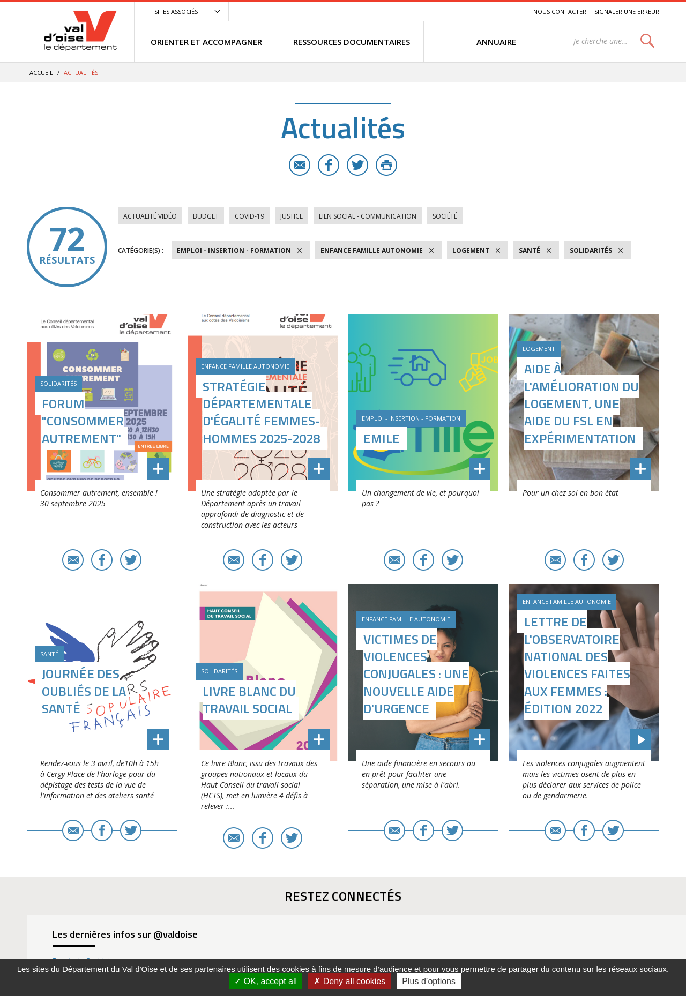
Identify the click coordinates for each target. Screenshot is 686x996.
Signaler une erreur (626, 12)
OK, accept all (265, 981)
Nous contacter (559, 12)
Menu (447, 12)
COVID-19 (249, 216)
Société (445, 216)
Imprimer (386, 165)
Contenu (474, 12)
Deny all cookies (349, 981)
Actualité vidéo (150, 216)
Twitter (357, 165)
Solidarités (591, 250)
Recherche (510, 12)
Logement (470, 250)
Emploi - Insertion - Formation (234, 250)
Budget (206, 216)
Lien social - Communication (367, 216)
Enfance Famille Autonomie (371, 250)
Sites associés (176, 12)
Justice (291, 216)
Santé (529, 250)
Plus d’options (429, 981)
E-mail (299, 165)
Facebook (328, 165)
